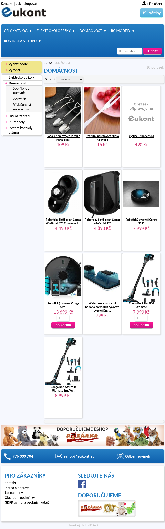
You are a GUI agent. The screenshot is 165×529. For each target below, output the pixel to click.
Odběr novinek (137, 456)
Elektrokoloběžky (54, 30)
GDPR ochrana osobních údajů (27, 502)
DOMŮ (48, 63)
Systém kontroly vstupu (20, 130)
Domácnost (91, 30)
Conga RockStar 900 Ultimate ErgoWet (63, 389)
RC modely (120, 30)
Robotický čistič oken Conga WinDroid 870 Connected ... (63, 221)
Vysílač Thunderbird (141, 136)
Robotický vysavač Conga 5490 (63, 305)
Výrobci (14, 70)
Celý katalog (16, 30)
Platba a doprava (17, 488)
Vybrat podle (18, 64)
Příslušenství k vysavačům (22, 106)
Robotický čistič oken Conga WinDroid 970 (102, 221)
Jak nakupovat (26, 3)
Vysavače (19, 98)
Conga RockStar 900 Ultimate (141, 305)
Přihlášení (154, 4)
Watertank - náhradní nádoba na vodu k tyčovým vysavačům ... (102, 307)
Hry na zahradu (20, 116)
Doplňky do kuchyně (20, 90)
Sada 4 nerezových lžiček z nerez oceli (63, 138)
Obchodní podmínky (20, 497)
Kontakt (6, 3)
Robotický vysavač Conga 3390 (141, 221)
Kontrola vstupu (20, 40)
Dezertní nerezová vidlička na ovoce (102, 138)
